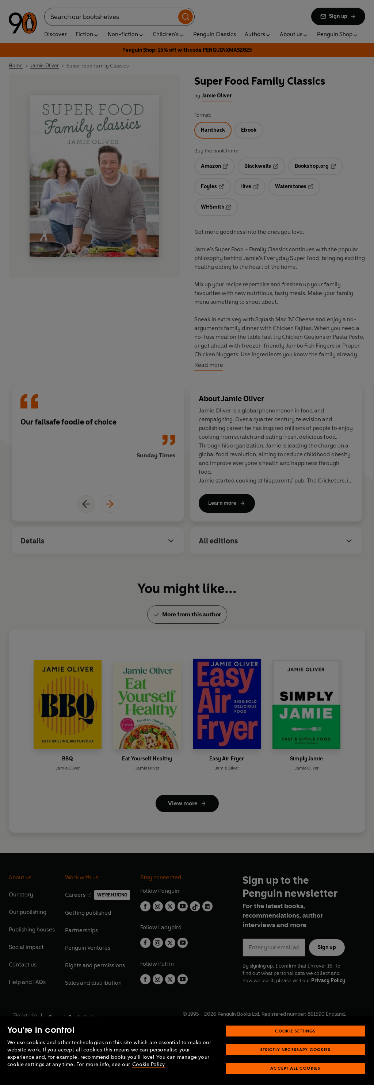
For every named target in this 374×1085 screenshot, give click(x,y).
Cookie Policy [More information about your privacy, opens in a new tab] (148, 1075)
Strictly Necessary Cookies (295, 1059)
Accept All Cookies (295, 1078)
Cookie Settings (295, 1041)
